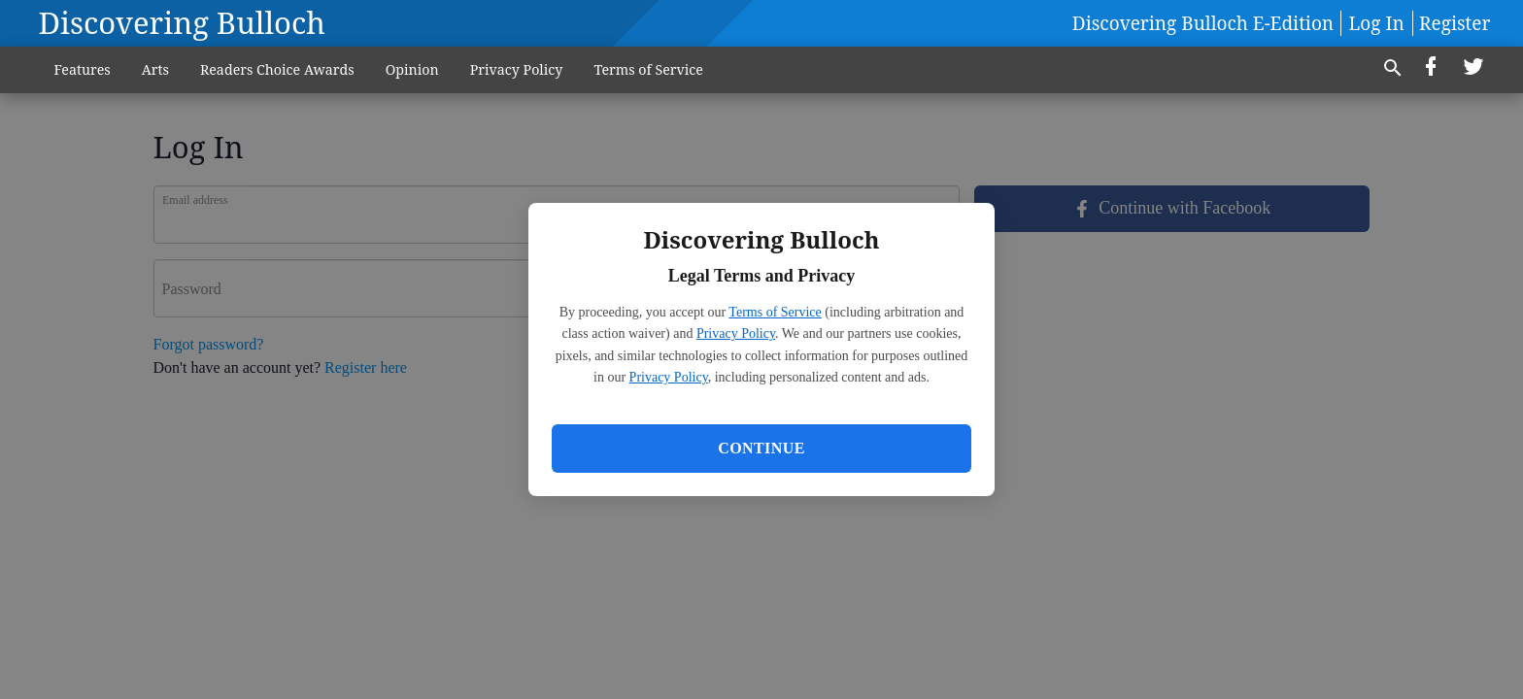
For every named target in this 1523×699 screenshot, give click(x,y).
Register (1454, 23)
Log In (1377, 23)
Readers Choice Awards (277, 69)
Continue (761, 448)
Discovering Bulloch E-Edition (1203, 23)
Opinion (412, 69)
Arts (155, 69)
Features (82, 69)
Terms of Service (774, 312)
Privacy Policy (735, 333)
